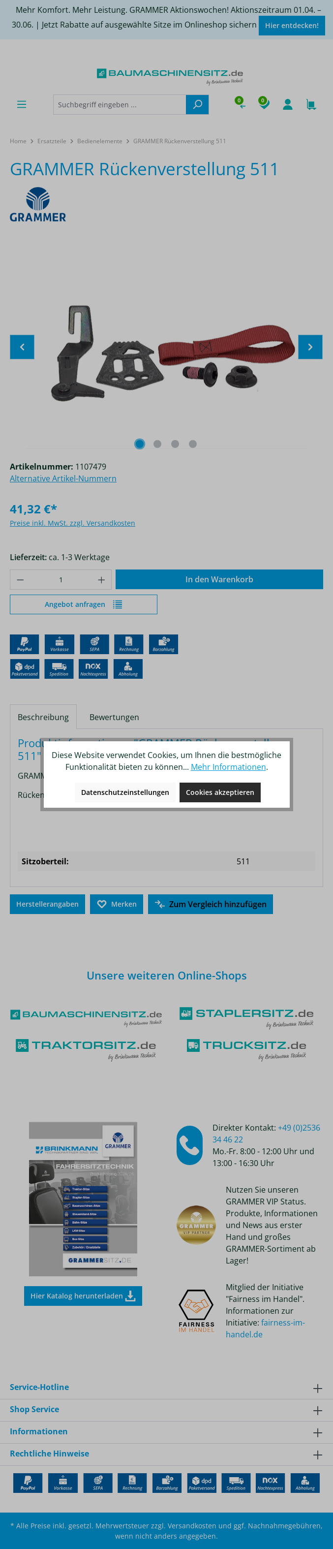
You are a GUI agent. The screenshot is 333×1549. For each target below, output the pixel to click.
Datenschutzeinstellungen (125, 792)
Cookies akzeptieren (220, 792)
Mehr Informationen (228, 766)
